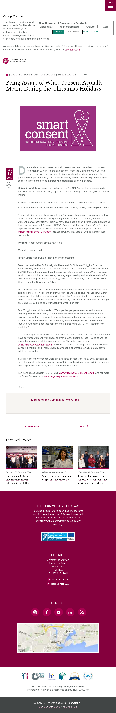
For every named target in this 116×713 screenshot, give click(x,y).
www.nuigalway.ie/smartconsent (35, 344)
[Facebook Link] (47, 612)
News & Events (48, 75)
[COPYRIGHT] (76, 703)
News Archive (64, 75)
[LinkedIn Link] (70, 612)
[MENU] (110, 5)
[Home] (7, 75)
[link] (25, 676)
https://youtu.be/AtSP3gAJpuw (34, 231)
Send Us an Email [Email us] (60, 584)
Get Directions (60, 579)
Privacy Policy (72, 49)
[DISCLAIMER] (40, 703)
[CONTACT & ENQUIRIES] (51, 707)
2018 (76, 75)
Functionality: (46, 26)
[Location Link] (58, 650)
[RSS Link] (82, 612)
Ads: (105, 26)
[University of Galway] (14, 61)
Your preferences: (69, 26)
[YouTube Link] (58, 612)
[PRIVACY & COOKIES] (58, 703)
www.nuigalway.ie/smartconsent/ (61, 376)
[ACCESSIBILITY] (70, 707)
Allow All (59, 32)
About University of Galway (25, 75)
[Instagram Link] (35, 612)
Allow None (74, 32)
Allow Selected (91, 32)
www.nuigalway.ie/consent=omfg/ (77, 373)
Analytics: (91, 26)
